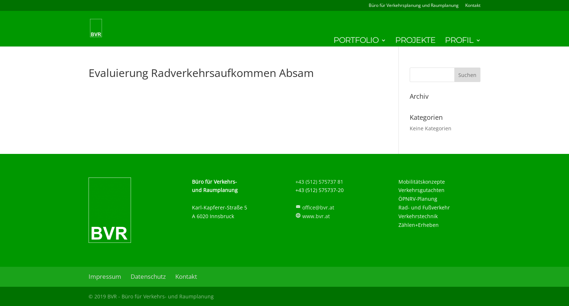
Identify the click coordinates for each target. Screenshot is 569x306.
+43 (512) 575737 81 (319, 181)
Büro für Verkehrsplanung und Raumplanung (414, 5)
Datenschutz (148, 276)
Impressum (105, 276)
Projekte (415, 41)
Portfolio (355, 41)
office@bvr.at (318, 207)
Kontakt (472, 5)
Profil (459, 41)
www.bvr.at (316, 216)
